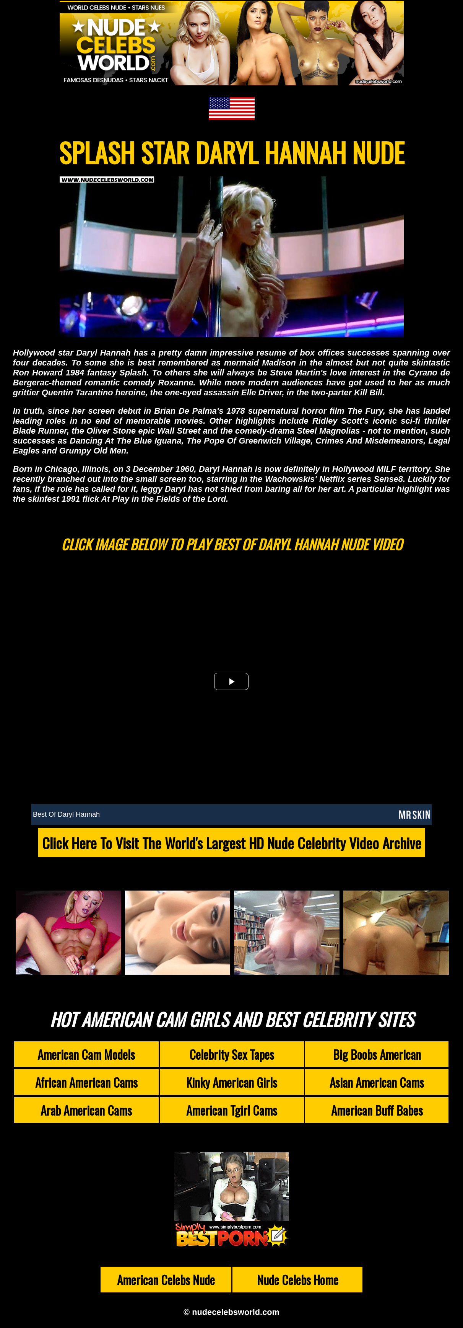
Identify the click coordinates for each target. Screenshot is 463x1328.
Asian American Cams (377, 1082)
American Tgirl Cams (231, 1110)
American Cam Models (86, 1054)
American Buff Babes (377, 1110)
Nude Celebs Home (297, 1280)
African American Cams (86, 1082)
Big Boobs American (377, 1054)
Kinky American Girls (231, 1082)
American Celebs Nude (166, 1280)
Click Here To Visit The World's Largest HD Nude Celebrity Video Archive (231, 842)
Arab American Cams (86, 1110)
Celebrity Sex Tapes (231, 1054)
